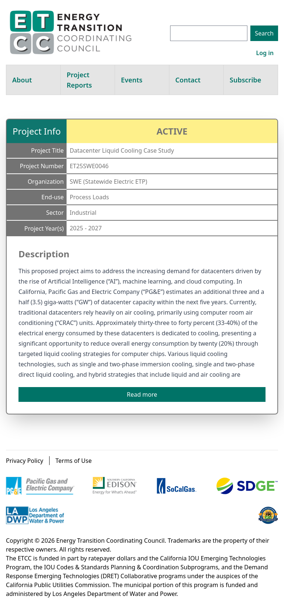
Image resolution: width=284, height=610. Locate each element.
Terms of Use (73, 461)
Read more (142, 394)
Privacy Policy (24, 461)
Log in (265, 53)
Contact (187, 79)
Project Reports (79, 79)
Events (131, 79)
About (22, 79)
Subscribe (245, 79)
